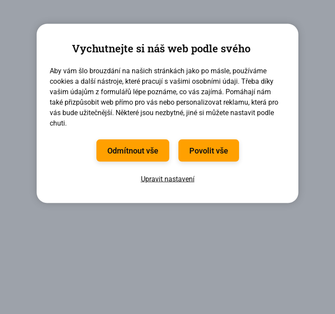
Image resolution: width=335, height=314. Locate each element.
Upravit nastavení (168, 178)
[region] (167, 113)
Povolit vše (208, 150)
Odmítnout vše (132, 150)
